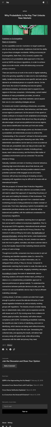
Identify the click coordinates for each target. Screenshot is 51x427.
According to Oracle (9, 273)
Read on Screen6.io (9, 42)
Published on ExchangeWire (12, 39)
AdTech (25, 11)
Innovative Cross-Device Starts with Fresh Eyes (22, 385)
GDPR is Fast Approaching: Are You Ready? (22, 380)
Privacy (9, 345)
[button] (3, 2)
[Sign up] (24, 411)
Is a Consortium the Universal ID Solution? (21, 395)
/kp (7, 2)
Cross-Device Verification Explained (19, 390)
